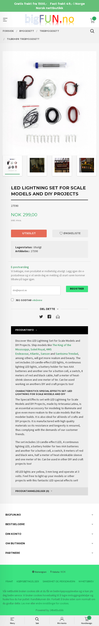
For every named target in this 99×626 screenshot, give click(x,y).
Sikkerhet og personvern (59, 581)
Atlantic (34, 354)
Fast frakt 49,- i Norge (67, 4)
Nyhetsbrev (86, 581)
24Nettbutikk (57, 610)
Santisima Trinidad (67, 354)
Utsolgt (29, 233)
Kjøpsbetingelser (28, 581)
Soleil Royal (38, 349)
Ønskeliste (70, 233)
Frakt (9, 581)
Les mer (25, 603)
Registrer (77, 288)
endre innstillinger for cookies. (52, 603)
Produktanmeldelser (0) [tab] (32, 491)
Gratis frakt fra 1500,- (30, 4)
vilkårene (37, 300)
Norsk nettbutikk (49, 8)
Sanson (45, 354)
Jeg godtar (24, 300)
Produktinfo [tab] (24, 330)
